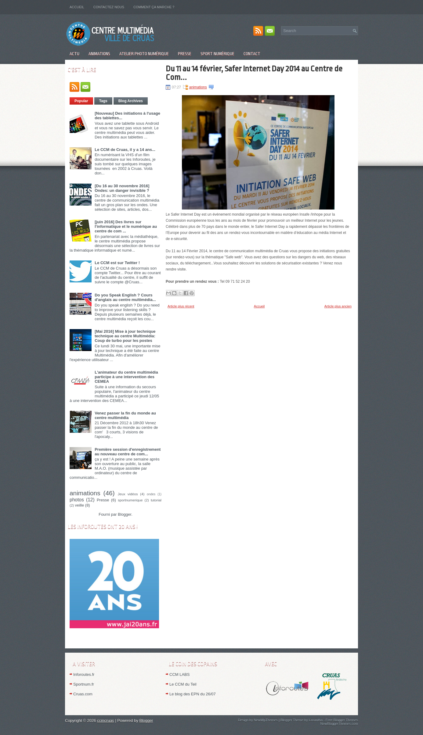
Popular (81, 101)
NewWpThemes (266, 720)
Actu (74, 53)
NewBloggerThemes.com (339, 724)
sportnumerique (130, 500)
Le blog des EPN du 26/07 (192, 694)
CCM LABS (179, 674)
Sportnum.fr (83, 684)
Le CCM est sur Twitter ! (117, 262)
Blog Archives (130, 101)
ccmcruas (105, 720)
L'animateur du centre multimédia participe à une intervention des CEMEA (126, 377)
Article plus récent (181, 306)
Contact (252, 53)
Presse (184, 53)
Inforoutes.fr (83, 674)
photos (77, 499)
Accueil (77, 7)
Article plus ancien (338, 306)
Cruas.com (82, 694)
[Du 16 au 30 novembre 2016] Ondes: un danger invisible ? (122, 188)
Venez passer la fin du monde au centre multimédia (125, 415)
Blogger (124, 514)
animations (85, 493)
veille (79, 505)
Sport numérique (217, 53)
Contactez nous (108, 7)
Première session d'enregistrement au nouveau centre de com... (128, 451)
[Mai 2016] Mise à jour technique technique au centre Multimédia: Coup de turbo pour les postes (125, 336)
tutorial (156, 500)
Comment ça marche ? (153, 7)
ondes (151, 494)
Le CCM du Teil (183, 684)
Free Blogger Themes (342, 720)
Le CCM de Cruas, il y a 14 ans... (125, 149)
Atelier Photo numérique (144, 53)
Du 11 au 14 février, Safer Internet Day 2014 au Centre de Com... (254, 72)
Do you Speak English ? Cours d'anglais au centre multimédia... (125, 297)
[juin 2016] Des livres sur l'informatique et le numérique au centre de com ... (126, 226)
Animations (99, 53)
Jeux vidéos (128, 494)
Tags (103, 101)
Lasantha (316, 720)
